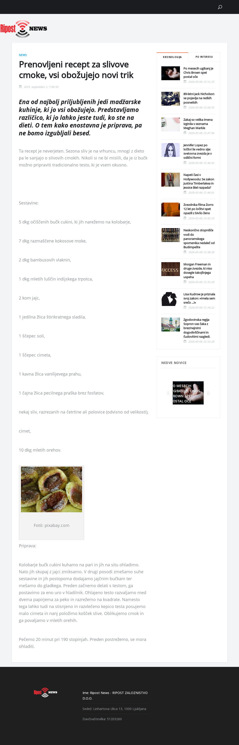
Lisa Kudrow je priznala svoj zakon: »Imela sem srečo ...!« (199, 298)
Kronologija (172, 57)
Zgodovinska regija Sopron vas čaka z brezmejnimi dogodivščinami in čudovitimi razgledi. (196, 328)
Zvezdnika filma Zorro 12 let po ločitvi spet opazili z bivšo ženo (198, 209)
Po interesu (204, 56)
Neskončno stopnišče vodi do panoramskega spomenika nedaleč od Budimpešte (199, 238)
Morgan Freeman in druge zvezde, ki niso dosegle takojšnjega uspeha (197, 270)
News (23, 55)
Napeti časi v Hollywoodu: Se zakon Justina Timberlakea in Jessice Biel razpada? (198, 181)
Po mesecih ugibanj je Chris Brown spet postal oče (198, 72)
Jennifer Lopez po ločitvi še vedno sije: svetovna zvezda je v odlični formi (197, 151)
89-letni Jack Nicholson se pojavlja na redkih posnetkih (198, 98)
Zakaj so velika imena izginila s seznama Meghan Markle (197, 124)
